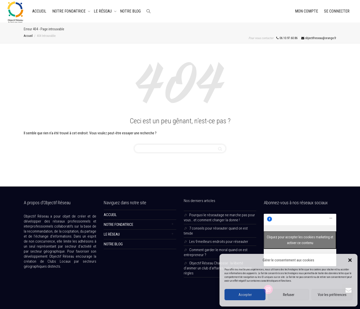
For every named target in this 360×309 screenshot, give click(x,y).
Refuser (288, 294)
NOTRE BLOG (130, 11)
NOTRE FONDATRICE (69, 11)
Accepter (245, 294)
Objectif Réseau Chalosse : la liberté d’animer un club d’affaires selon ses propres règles (218, 268)
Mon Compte (306, 11)
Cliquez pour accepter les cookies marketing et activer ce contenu (300, 240)
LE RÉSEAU (103, 11)
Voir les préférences (332, 294)
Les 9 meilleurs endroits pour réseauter (218, 241)
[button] (350, 260)
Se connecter (337, 11)
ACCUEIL (39, 11)
